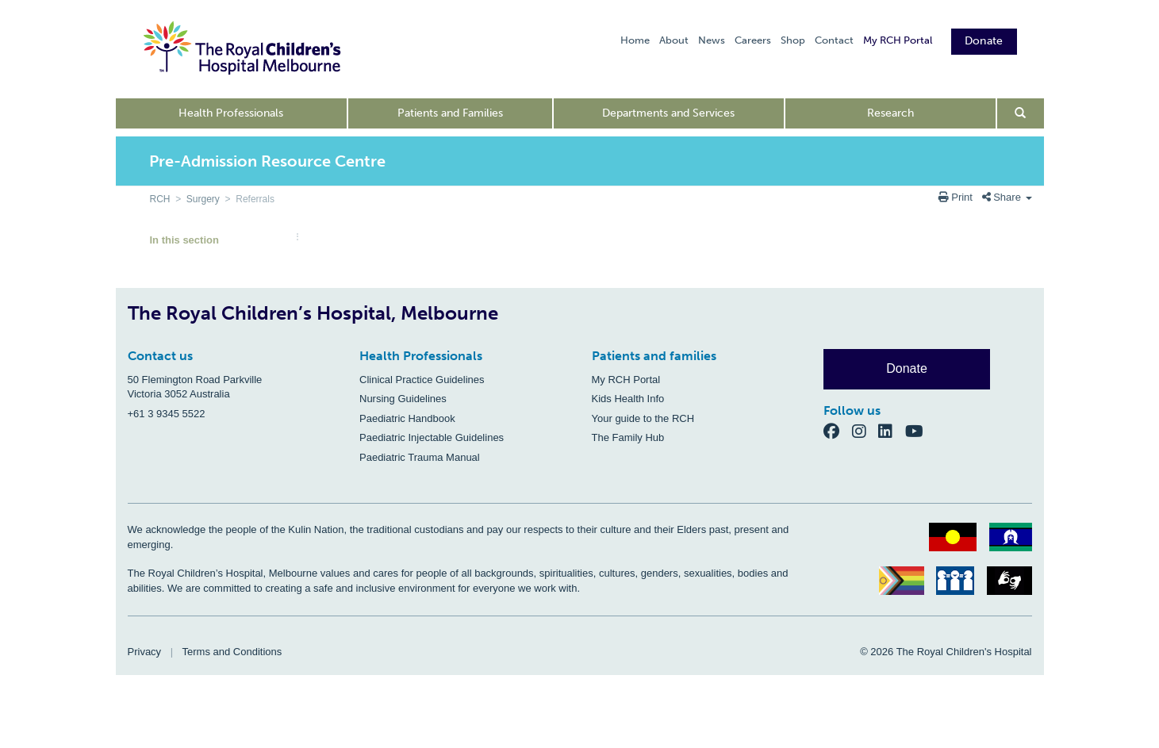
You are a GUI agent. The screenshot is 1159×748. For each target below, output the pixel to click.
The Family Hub (628, 437)
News (711, 40)
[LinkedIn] (891, 431)
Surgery (203, 199)
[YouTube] (919, 431)
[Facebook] (837, 431)
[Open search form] (1020, 113)
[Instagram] (865, 431)
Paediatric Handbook (407, 418)
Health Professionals (230, 113)
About (674, 40)
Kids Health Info (628, 399)
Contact (834, 40)
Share (1007, 197)
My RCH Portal (897, 40)
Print (957, 197)
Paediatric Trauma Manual (419, 457)
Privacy (145, 652)
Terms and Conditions (232, 652)
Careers (753, 40)
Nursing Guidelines (403, 399)
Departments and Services (668, 113)
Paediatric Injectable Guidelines (431, 437)
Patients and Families (450, 113)
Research (890, 113)
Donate (984, 41)
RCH (160, 199)
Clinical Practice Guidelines (422, 380)
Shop (793, 40)
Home (635, 40)
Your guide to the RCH (643, 418)
